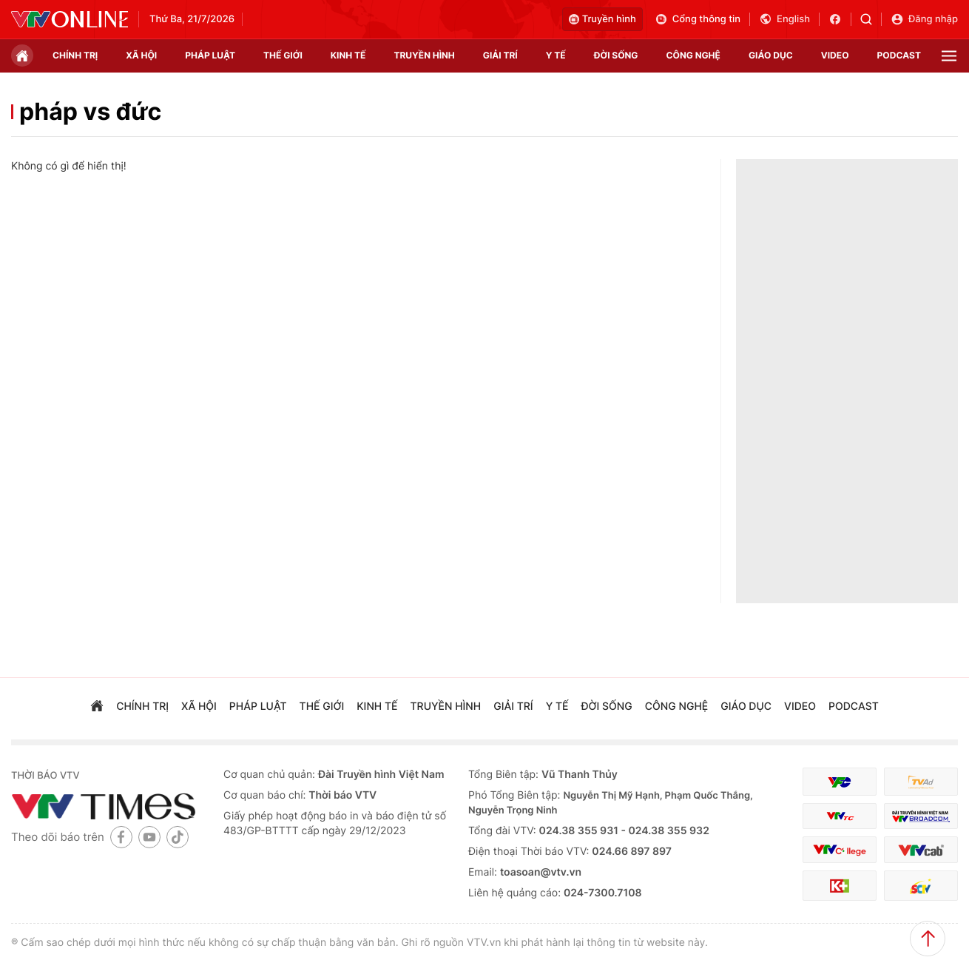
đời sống (616, 55)
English (784, 19)
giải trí (500, 55)
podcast (899, 55)
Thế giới (283, 55)
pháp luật (210, 55)
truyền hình (424, 55)
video (835, 55)
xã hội (141, 55)
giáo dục (771, 55)
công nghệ (693, 55)
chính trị (75, 55)
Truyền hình (602, 19)
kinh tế (348, 55)
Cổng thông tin (697, 19)
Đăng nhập (924, 19)
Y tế (556, 55)
